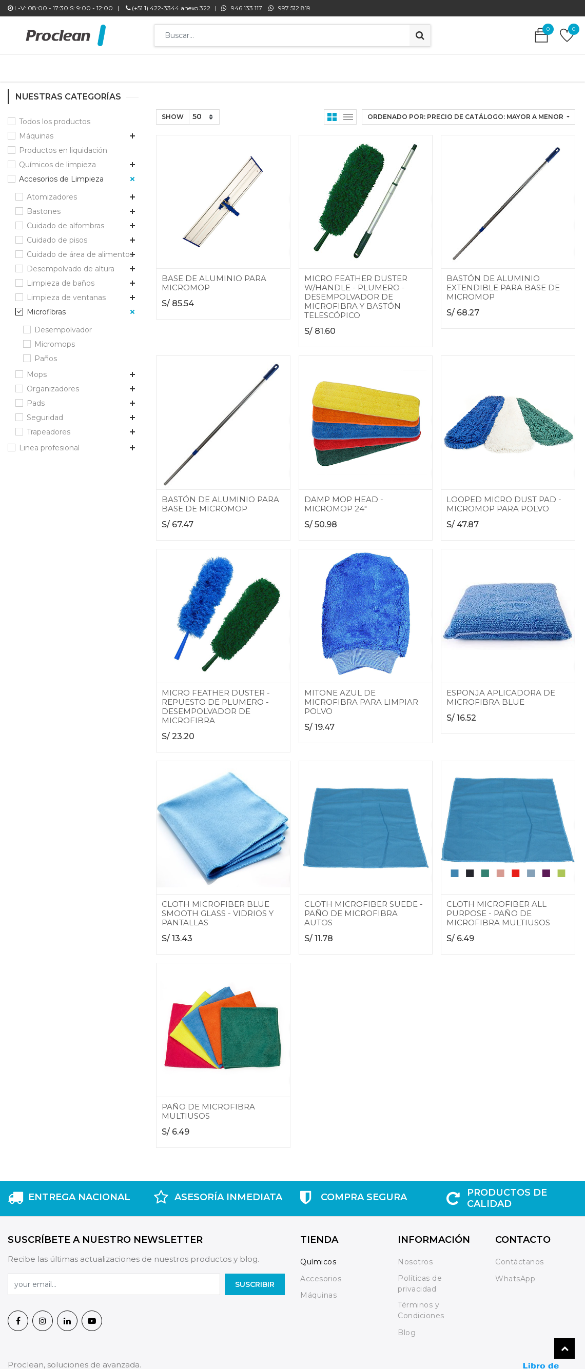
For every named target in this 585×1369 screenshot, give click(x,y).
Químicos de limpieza (57, 159)
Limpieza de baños (60, 278)
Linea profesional (49, 442)
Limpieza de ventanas (66, 292)
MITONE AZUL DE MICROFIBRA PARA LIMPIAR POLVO (361, 697)
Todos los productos (54, 116)
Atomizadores (52, 191)
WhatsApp (515, 1273)
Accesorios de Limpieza (61, 173)
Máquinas (36, 130)
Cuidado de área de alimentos (80, 249)
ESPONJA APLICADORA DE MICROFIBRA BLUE (500, 692)
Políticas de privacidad (420, 1278)
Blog (407, 1327)
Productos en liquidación (63, 145)
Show (173, 111)
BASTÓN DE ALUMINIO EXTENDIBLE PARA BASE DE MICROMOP (503, 282)
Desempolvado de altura (70, 263)
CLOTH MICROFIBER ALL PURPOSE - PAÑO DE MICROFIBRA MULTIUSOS (498, 908)
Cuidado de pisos (57, 235)
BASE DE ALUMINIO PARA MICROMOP (214, 277)
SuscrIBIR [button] (255, 1279)
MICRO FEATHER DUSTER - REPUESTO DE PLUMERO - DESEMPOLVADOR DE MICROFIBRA (216, 701)
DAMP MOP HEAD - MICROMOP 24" (343, 498)
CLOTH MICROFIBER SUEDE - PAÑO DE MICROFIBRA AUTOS (363, 908)
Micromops (54, 339)
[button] (468, 112)
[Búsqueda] (420, 35)
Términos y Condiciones (421, 1305)
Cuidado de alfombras (65, 220)
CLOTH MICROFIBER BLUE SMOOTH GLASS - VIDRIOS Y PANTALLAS (218, 908)
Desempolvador (63, 324)
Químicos (318, 1256)
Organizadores (53, 383)
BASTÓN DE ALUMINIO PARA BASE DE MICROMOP (220, 498)
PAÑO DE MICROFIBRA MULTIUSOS (208, 1106)
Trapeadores (48, 426)
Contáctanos (519, 1256)
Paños (45, 353)
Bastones (44, 206)
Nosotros (416, 1256)
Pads (36, 398)
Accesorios (320, 1273)
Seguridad (45, 412)
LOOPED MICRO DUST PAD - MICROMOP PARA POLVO (503, 498)
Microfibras (46, 306)
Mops (37, 369)
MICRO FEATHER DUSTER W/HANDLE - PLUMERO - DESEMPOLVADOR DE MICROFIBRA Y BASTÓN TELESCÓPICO (355, 291)
